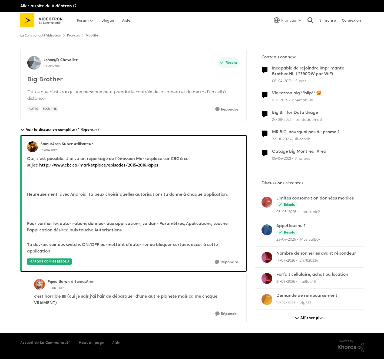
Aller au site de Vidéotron (46, 6)
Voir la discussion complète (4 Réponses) (59, 129)
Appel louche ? (291, 225)
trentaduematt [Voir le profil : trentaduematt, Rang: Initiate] (309, 119)
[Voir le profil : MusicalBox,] (266, 229)
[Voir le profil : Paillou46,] (266, 278)
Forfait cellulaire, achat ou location (312, 274)
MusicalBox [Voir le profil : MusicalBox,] (310, 239)
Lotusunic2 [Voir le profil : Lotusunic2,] (310, 211)
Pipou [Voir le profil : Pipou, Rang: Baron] (52, 281)
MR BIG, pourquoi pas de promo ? (305, 132)
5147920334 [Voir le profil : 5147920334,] (308, 260)
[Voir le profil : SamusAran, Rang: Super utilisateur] (32, 146)
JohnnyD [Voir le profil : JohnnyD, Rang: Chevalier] (51, 59)
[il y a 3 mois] (286, 212)
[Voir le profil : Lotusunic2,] (266, 202)
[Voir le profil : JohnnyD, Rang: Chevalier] (34, 62)
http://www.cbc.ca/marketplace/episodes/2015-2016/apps (98, 165)
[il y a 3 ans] (282, 119)
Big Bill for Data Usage (295, 112)
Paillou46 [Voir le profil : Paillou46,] (307, 281)
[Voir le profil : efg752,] (266, 299)
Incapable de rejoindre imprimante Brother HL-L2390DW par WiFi (308, 71)
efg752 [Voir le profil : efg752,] (305, 302)
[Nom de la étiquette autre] (33, 109)
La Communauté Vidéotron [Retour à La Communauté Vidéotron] (40, 35)
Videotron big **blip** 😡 (297, 93)
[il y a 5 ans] (281, 81)
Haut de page (91, 342)
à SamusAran (82, 281)
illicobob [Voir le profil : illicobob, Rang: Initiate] (302, 139)
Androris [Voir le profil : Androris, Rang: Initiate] (302, 158)
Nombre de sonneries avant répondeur (316, 253)
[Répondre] (227, 109)
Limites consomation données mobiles (315, 198)
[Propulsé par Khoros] (351, 346)
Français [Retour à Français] (73, 35)
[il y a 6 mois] (281, 139)
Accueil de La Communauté (45, 342)
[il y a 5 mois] (286, 302)
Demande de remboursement (306, 295)
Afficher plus (309, 317)
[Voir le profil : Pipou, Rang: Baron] (39, 284)
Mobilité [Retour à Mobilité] (92, 35)
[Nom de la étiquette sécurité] (49, 109)
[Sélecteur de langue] (287, 20)
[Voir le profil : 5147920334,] (266, 257)
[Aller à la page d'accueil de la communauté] (43, 20)
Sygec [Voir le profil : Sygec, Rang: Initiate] (300, 80)
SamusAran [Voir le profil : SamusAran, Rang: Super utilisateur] (51, 143)
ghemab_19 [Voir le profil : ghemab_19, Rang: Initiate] (302, 100)
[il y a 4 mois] (285, 281)
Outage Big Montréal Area (299, 151)
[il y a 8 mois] (280, 100)
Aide (116, 342)
